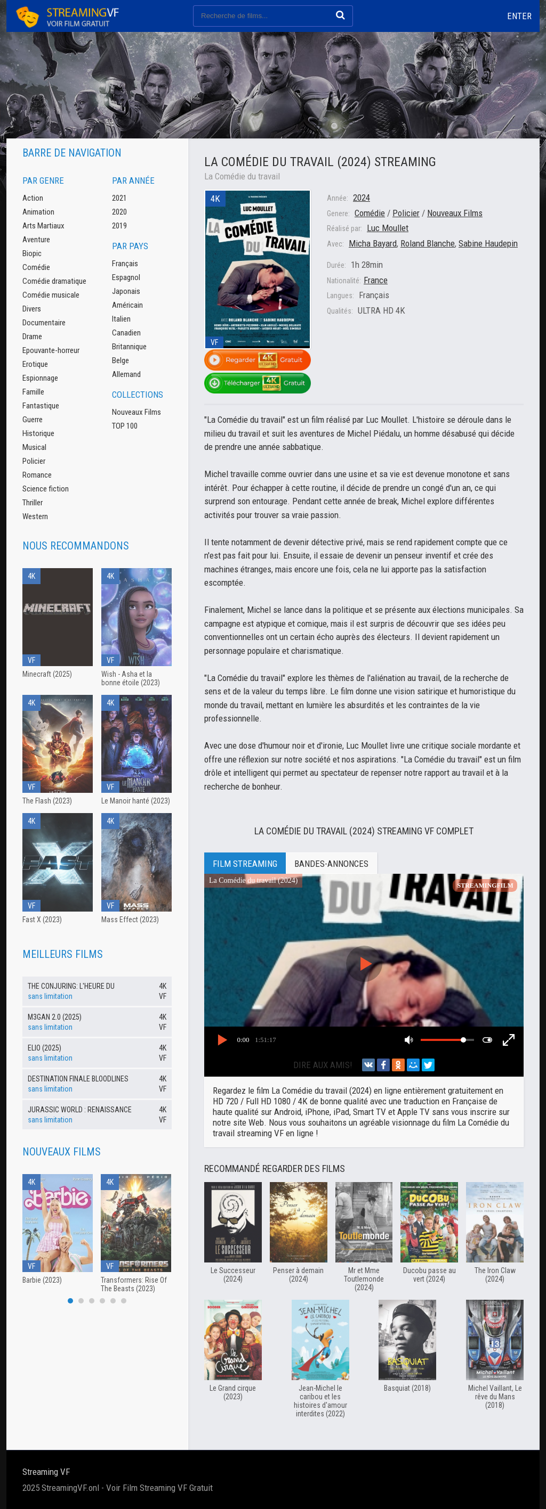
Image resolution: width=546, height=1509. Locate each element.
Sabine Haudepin (488, 243)
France (376, 280)
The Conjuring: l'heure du (71, 986)
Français (125, 263)
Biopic (32, 253)
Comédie (370, 213)
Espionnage (40, 378)
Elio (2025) (44, 1048)
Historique (38, 433)
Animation (38, 212)
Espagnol (126, 277)
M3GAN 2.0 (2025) (55, 1017)
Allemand (126, 374)
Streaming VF (46, 1471)
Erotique (35, 364)
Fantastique (40, 406)
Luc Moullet (387, 228)
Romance (37, 475)
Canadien (126, 333)
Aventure (36, 239)
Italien (121, 319)
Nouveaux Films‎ (455, 213)
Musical (34, 447)
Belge (120, 360)
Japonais (126, 291)
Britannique (129, 346)
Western (35, 516)
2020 (119, 212)
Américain (127, 305)
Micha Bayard (373, 243)
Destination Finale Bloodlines (78, 1079)
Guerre (32, 419)
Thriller (32, 502)
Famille (33, 392)
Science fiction (45, 489)
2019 (119, 226)
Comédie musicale (50, 295)
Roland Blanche (427, 243)
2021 (119, 198)
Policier (406, 213)
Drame (32, 336)
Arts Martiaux (43, 226)
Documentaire (44, 322)
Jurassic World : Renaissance (80, 1109)
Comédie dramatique (54, 281)
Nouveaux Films (136, 412)
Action (32, 198)
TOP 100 (125, 426)
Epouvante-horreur (50, 350)
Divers (31, 309)
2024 (361, 197)
